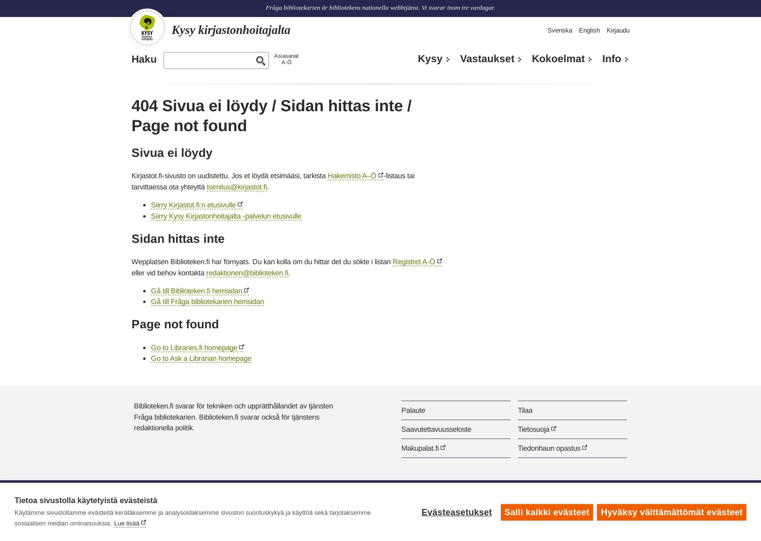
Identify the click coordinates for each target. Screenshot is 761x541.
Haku (144, 59)
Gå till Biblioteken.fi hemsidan (196, 291)
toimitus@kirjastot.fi (237, 187)
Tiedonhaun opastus (549, 448)
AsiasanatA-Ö (286, 59)
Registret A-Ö (414, 261)
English (589, 30)
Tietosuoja (533, 429)
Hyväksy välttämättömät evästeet (672, 512)
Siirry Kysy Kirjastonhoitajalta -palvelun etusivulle (226, 216)
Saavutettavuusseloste (436, 429)
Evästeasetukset (456, 512)
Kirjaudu (618, 30)
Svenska (559, 30)
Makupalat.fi (420, 448)
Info (611, 59)
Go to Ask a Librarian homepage (201, 358)
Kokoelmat (558, 59)
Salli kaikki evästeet (546, 512)
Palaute (413, 410)
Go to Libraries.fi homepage (194, 347)
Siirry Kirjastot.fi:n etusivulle (193, 205)
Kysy (430, 59)
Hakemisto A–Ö (352, 175)
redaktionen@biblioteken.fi (247, 273)
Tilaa (525, 410)
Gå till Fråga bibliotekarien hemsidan (207, 301)
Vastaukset (487, 59)
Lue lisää (126, 523)
